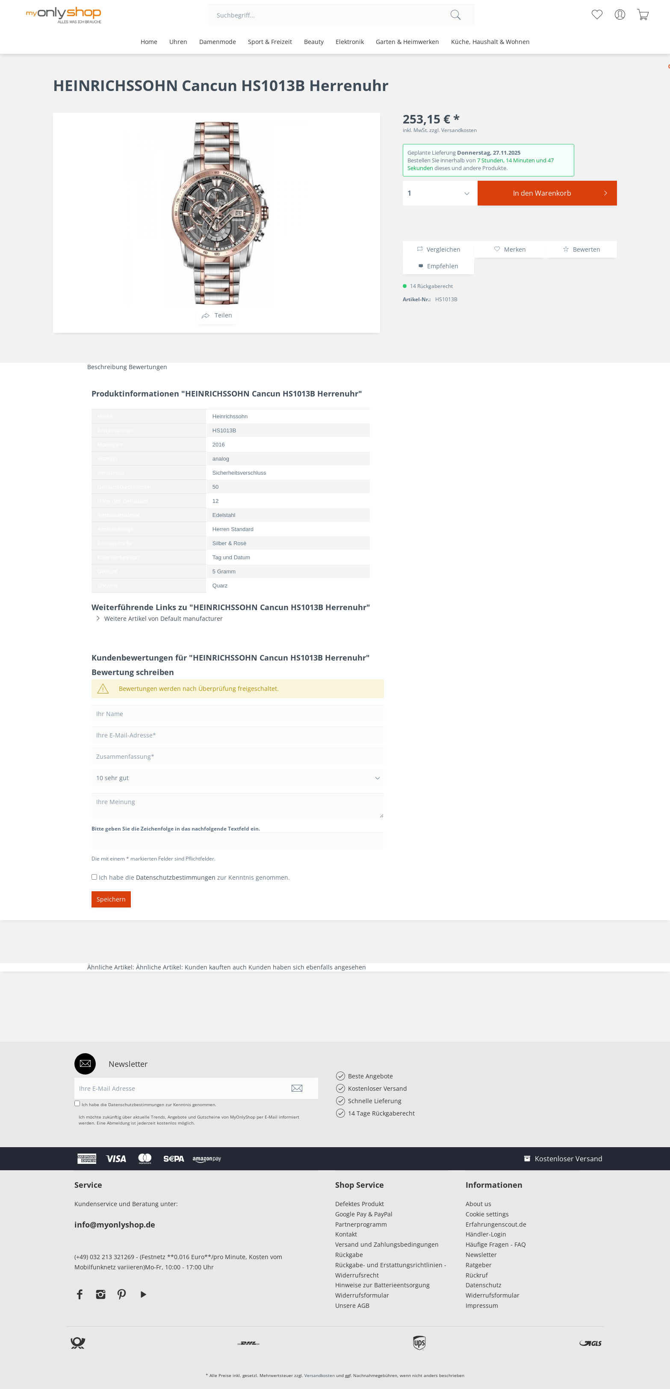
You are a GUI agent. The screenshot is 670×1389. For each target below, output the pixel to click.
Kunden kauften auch (216, 967)
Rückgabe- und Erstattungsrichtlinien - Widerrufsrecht (390, 1270)
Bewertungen (148, 367)
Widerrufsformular (362, 1295)
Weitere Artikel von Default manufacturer (157, 618)
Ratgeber (479, 1265)
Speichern (111, 899)
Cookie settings (487, 1214)
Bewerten (581, 249)
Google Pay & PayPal (364, 1214)
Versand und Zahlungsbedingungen (387, 1244)
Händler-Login (486, 1234)
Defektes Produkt (359, 1204)
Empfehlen (438, 266)
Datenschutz (484, 1285)
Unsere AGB (352, 1305)
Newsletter (481, 1255)
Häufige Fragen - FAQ (496, 1244)
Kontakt (346, 1234)
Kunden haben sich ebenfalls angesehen (307, 967)
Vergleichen (438, 249)
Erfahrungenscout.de (496, 1224)
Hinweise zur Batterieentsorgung (382, 1285)
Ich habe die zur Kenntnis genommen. (194, 877)
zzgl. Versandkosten (453, 130)
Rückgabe (349, 1255)
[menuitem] (341, 15)
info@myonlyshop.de (114, 1224)
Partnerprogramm (361, 1224)
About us (478, 1204)
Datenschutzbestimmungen (175, 877)
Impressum (484, 1305)
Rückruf (477, 1275)
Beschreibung (107, 367)
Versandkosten (319, 1375)
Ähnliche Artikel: (111, 967)
